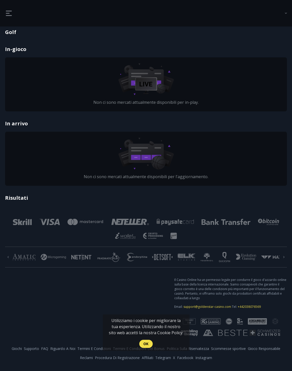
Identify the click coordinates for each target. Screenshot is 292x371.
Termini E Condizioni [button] (94, 348)
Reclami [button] (86, 357)
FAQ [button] (44, 348)
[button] (22, 222)
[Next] (284, 257)
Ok (145, 343)
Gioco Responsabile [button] (264, 348)
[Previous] (8, 257)
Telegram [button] (163, 357)
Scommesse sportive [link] (228, 348)
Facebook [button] (185, 357)
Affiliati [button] (147, 357)
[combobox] (282, 13)
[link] (30, 13)
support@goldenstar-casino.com (207, 307)
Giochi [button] (17, 348)
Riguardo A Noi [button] (62, 348)
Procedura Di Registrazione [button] (117, 357)
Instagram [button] (203, 357)
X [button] (174, 357)
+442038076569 (249, 307)
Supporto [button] (31, 348)
